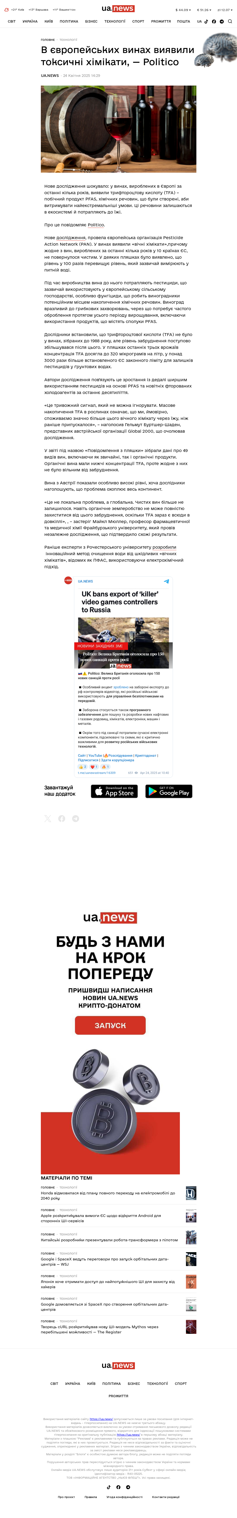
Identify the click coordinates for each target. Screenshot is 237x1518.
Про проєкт (66, 1496)
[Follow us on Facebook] (214, 22)
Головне (48, 39)
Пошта (183, 21)
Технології (114, 21)
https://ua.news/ (101, 1418)
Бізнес (91, 21)
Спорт (138, 21)
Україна (30, 21)
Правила (91, 1496)
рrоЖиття (161, 21)
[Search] (230, 21)
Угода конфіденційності (124, 1496)
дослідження (70, 237)
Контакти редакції (165, 1496)
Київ (49, 21)
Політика (69, 21)
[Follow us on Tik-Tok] (206, 22)
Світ (12, 21)
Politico (96, 224)
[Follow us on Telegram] (222, 22)
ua (199, 21)
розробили (164, 547)
